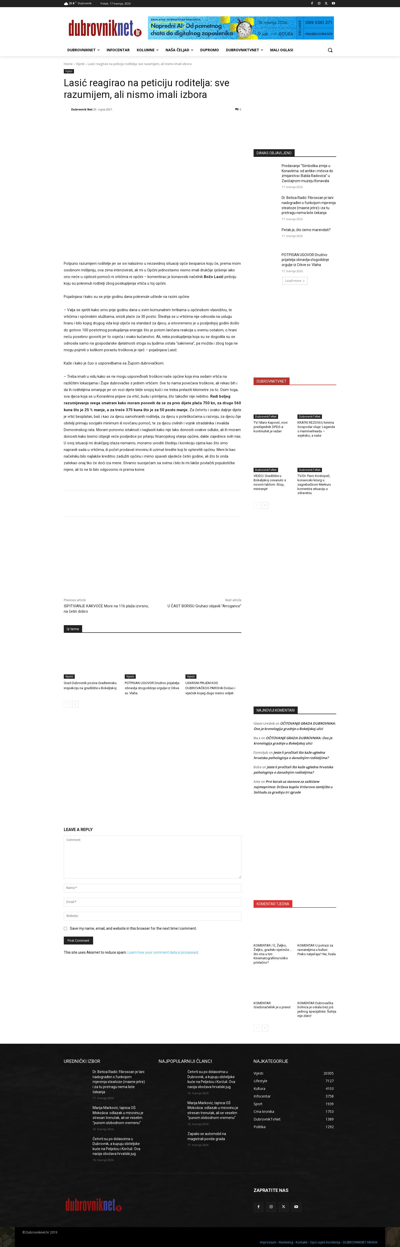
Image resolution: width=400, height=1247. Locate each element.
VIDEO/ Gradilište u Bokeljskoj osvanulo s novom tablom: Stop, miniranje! (270, 482)
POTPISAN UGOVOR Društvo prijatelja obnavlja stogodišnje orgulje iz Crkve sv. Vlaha (152, 688)
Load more (295, 281)
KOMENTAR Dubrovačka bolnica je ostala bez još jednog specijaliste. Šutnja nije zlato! (316, 1009)
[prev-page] (67, 704)
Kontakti (301, 1242)
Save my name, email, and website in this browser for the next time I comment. (133, 928)
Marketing (286, 1242)
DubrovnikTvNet (266, 416)
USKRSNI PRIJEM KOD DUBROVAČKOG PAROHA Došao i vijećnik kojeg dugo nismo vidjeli (210, 688)
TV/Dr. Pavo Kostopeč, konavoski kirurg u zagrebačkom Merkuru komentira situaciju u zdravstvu (314, 484)
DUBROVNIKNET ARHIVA (360, 1242)
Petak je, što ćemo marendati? (306, 230)
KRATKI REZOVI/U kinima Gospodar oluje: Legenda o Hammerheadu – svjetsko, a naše (316, 429)
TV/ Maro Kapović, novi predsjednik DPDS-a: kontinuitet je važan (271, 427)
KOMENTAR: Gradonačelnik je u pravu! (272, 1005)
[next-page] (75, 704)
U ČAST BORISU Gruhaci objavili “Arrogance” (204, 606)
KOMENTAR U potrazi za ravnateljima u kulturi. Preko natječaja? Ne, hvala (316, 949)
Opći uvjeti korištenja (325, 1242)
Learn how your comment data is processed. (163, 952)
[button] (330, 50)
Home (68, 64)
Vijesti (80, 64)
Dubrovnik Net (82, 109)
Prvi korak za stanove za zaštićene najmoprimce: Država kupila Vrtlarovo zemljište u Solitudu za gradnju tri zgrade (293, 787)
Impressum (268, 1242)
